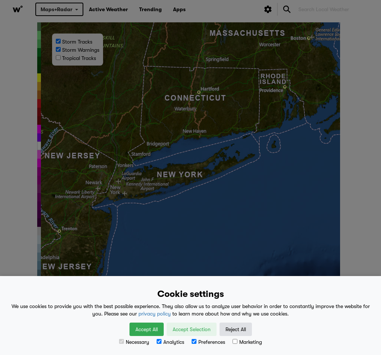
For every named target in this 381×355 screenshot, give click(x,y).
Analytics (170, 342)
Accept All (146, 329)
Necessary (134, 342)
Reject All (235, 329)
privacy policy (154, 314)
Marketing (247, 342)
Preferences (208, 342)
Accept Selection (192, 329)
